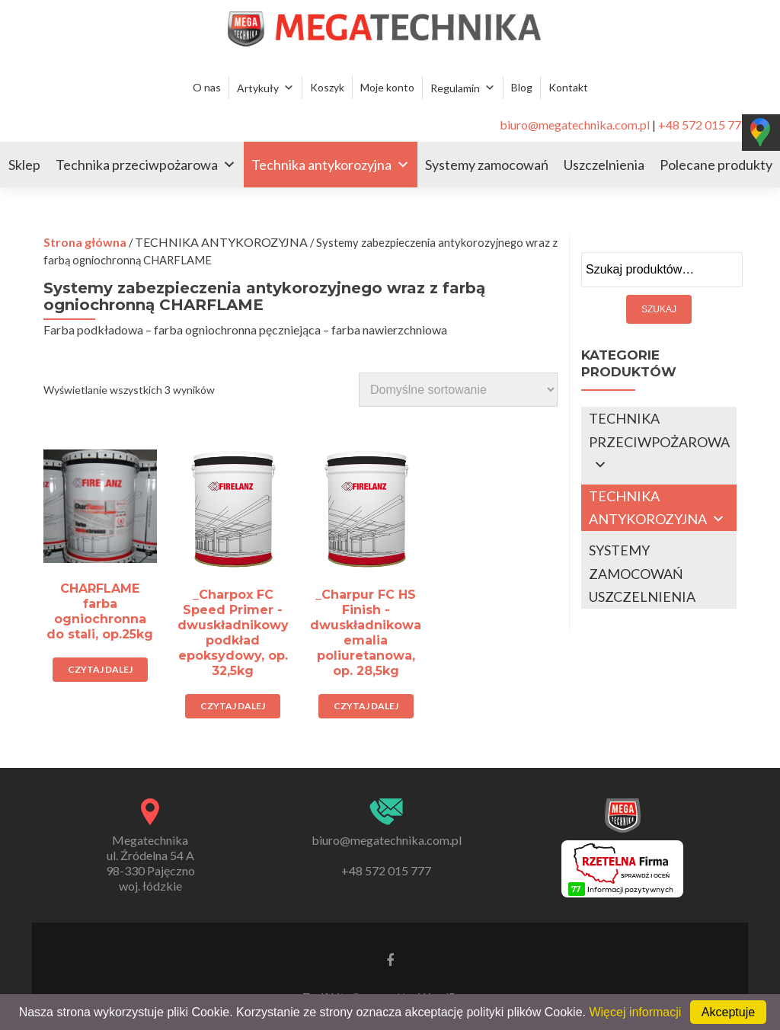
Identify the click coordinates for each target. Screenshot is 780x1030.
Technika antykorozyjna (321, 164)
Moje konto (387, 87)
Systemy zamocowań (486, 164)
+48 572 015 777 (703, 124)
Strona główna (84, 242)
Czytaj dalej (100, 669)
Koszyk (327, 87)
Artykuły (258, 88)
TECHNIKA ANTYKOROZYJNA (221, 242)
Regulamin (455, 88)
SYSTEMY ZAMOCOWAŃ (636, 562)
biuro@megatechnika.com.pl (575, 124)
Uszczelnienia (604, 164)
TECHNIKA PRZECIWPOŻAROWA (659, 430)
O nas (207, 87)
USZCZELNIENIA (642, 596)
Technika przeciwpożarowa (137, 164)
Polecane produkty (716, 164)
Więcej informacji (635, 1012)
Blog (521, 87)
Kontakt (568, 87)
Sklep (24, 164)
